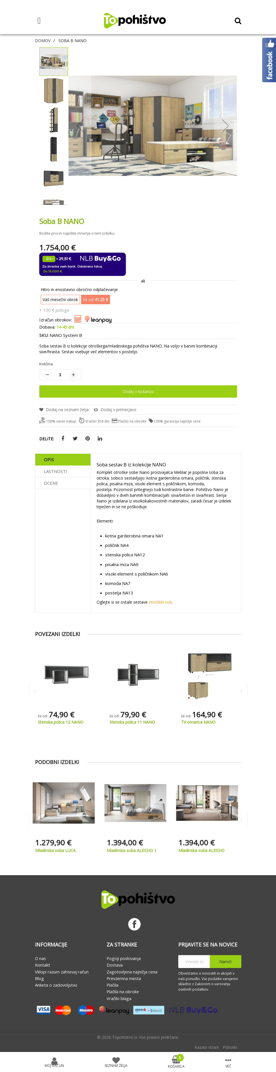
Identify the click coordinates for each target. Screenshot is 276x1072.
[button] (53, 178)
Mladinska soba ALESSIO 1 (134, 850)
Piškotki (230, 1047)
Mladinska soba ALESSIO (204, 850)
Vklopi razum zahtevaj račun (62, 972)
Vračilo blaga (119, 998)
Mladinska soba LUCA (58, 850)
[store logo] (134, 20)
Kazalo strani (207, 1047)
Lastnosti (55, 471)
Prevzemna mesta (124, 978)
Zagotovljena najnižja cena (132, 972)
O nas (40, 958)
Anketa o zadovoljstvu (56, 985)
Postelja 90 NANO (55, 722)
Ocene (51, 483)
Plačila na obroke (123, 991)
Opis (49, 459)
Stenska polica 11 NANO (204, 722)
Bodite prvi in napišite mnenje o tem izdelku (77, 233)
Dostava (115, 965)
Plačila (112, 985)
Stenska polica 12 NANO (132, 722)
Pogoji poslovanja (124, 958)
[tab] (63, 460)
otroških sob (160, 602)
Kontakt (42, 965)
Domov (42, 40)
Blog (39, 978)
